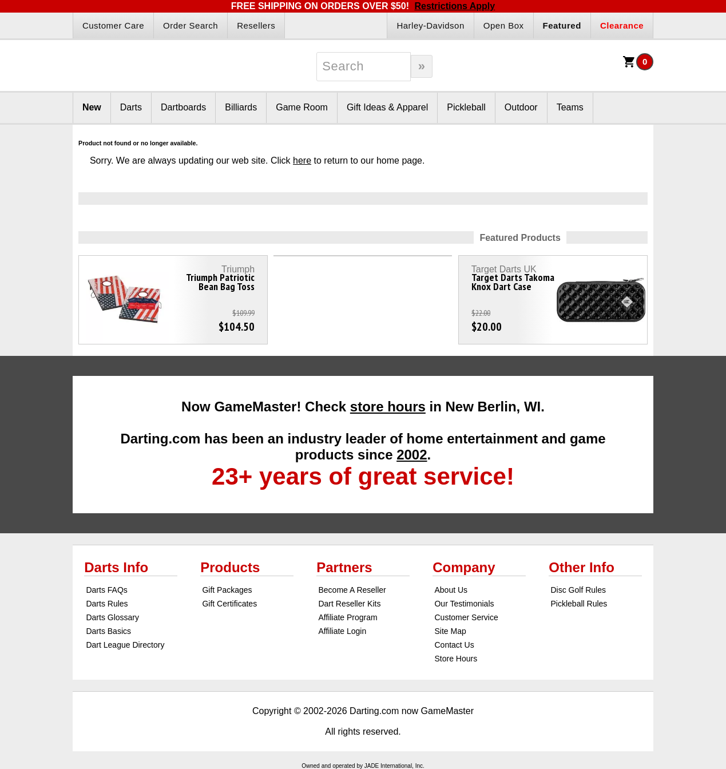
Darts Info (116, 567)
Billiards (241, 107)
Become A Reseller (352, 589)
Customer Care (113, 25)
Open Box (503, 25)
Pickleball (466, 107)
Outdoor (521, 107)
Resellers (256, 25)
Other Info (581, 567)
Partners (344, 567)
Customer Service (466, 617)
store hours (388, 406)
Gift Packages (227, 589)
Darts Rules (107, 603)
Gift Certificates (229, 603)
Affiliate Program (347, 617)
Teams (570, 107)
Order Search (190, 25)
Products (230, 567)
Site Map (450, 631)
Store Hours (455, 658)
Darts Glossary (112, 617)
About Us (450, 589)
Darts (131, 107)
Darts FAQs (106, 589)
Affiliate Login (342, 631)
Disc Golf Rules (578, 589)
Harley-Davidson (430, 25)
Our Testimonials (464, 603)
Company (464, 567)
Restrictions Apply (454, 6)
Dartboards (183, 107)
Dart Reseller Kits (349, 603)
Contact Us (454, 644)
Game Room (302, 107)
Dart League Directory (125, 644)
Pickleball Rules (579, 603)
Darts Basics (108, 631)
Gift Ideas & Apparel (387, 107)
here (302, 160)
